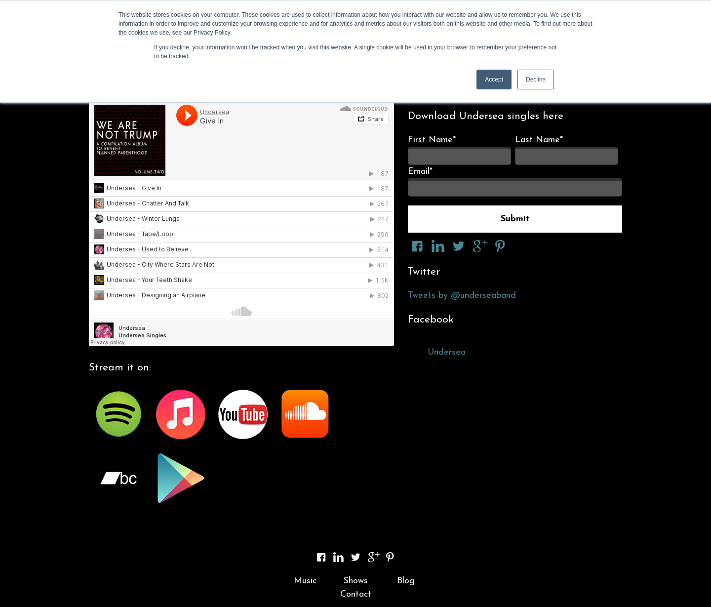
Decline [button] (536, 79)
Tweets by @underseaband (462, 295)
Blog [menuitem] (406, 581)
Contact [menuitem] (355, 594)
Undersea (447, 352)
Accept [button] (494, 79)
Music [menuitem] (305, 581)
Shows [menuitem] (355, 581)
